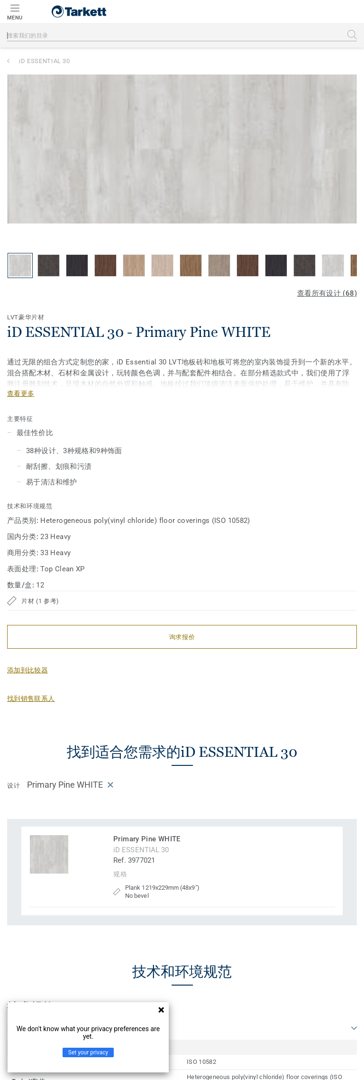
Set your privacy (88, 1052)
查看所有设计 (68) (327, 293)
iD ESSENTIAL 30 (44, 61)
